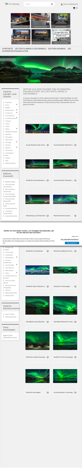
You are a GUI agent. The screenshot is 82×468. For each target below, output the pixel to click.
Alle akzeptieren (72, 243)
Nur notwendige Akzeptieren (69, 239)
